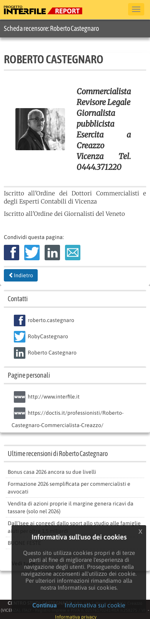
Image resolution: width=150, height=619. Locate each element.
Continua (44, 605)
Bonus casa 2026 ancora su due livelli (52, 472)
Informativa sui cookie (95, 605)
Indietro (20, 275)
